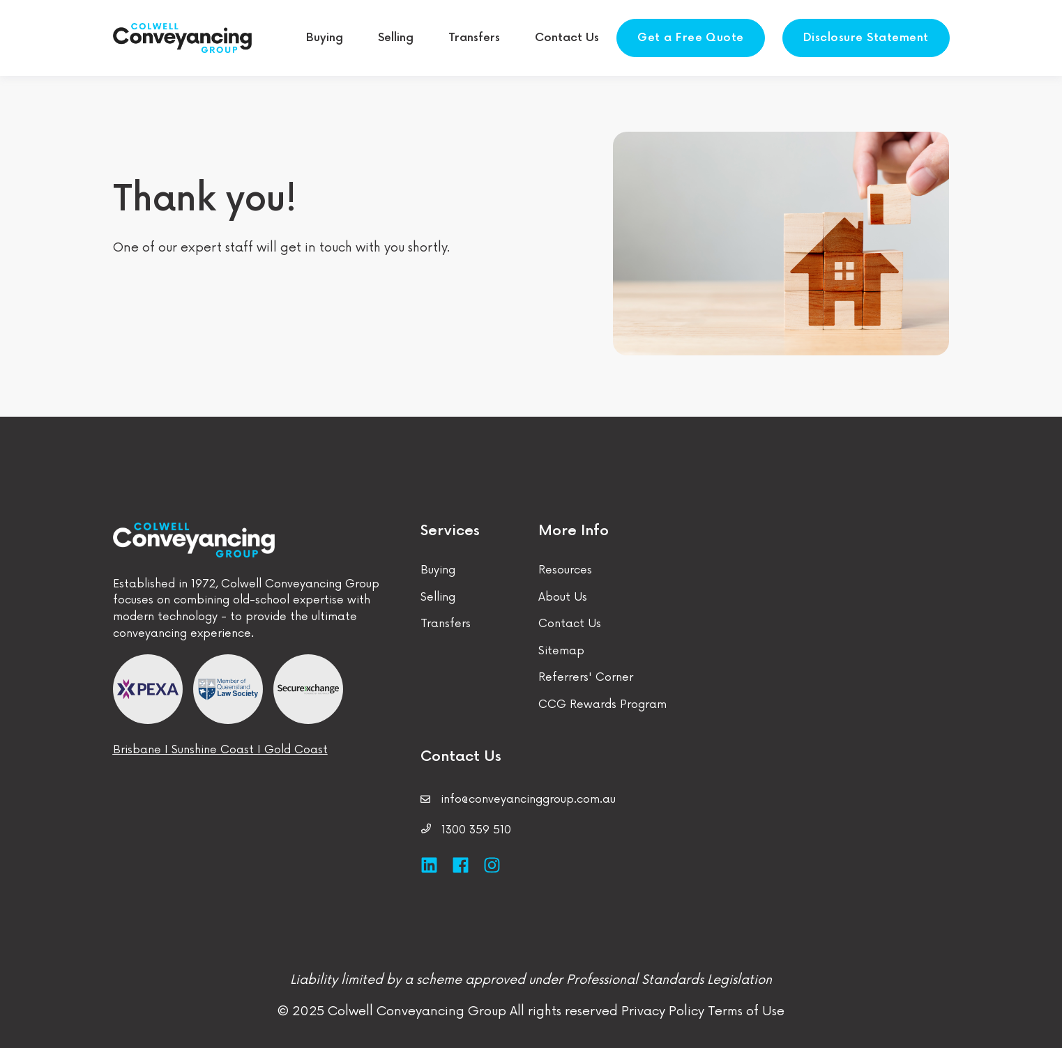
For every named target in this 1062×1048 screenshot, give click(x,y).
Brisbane (137, 750)
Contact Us (569, 624)
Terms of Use (744, 1011)
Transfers (445, 624)
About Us (562, 597)
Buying (437, 570)
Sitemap (561, 651)
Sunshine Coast (213, 750)
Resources (565, 570)
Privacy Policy (662, 1011)
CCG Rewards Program (602, 705)
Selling (437, 597)
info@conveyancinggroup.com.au (528, 800)
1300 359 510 (476, 830)
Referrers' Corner (585, 678)
